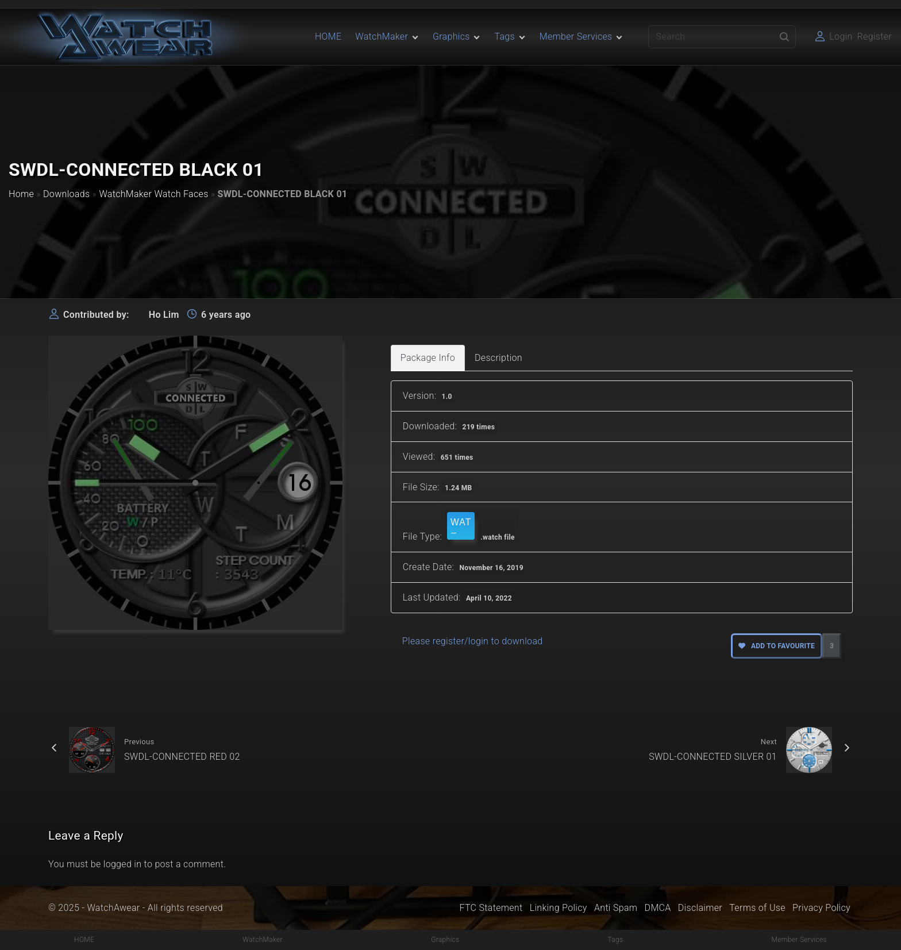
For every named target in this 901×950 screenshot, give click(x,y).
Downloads (66, 194)
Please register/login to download (472, 641)
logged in (122, 864)
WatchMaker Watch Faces (153, 194)
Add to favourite (776, 646)
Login (840, 36)
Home (21, 194)
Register (874, 36)
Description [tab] (498, 357)
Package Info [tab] (428, 357)
